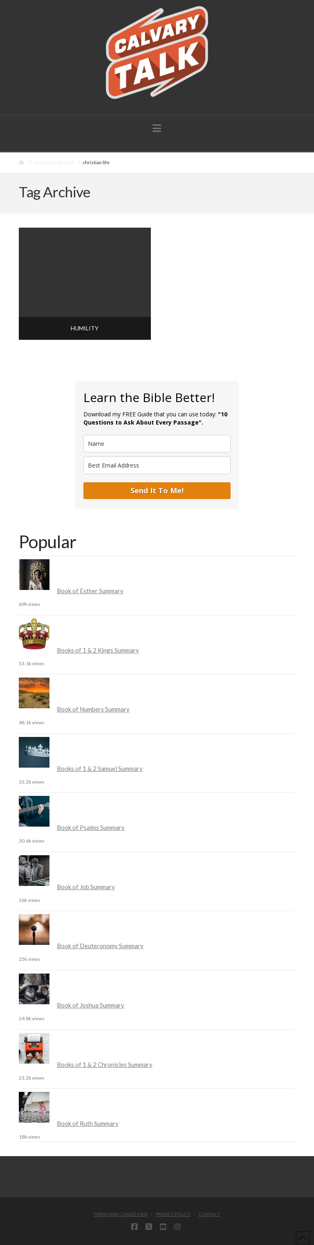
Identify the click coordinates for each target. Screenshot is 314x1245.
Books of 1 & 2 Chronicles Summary (105, 1064)
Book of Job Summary (86, 886)
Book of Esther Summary (90, 590)
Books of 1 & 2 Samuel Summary (100, 768)
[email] (157, 465)
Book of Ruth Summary (88, 1123)
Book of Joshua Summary (90, 1005)
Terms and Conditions (121, 1214)
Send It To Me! (157, 490)
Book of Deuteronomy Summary (100, 945)
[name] (157, 443)
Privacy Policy (173, 1214)
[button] (157, 128)
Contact (209, 1214)
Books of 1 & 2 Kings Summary (98, 650)
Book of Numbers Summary (93, 709)
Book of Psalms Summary (91, 827)
